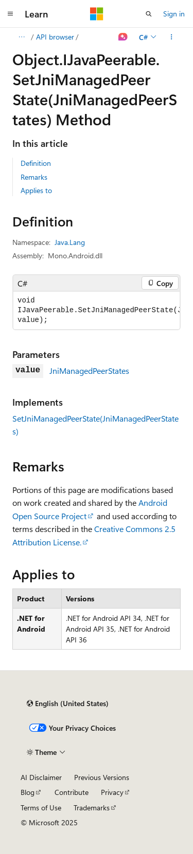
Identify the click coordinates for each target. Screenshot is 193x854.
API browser (55, 37)
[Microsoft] (96, 14)
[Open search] (148, 14)
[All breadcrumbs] (21, 37)
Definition (36, 163)
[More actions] (172, 37)
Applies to (36, 190)
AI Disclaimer (41, 777)
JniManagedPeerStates (89, 370)
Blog (27, 792)
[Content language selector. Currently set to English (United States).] (68, 703)
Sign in (174, 13)
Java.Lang (70, 242)
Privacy (112, 792)
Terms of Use (41, 807)
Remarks (34, 177)
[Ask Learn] (123, 37)
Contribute (72, 792)
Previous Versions (101, 777)
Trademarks (92, 807)
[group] (96, 310)
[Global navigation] (10, 14)
